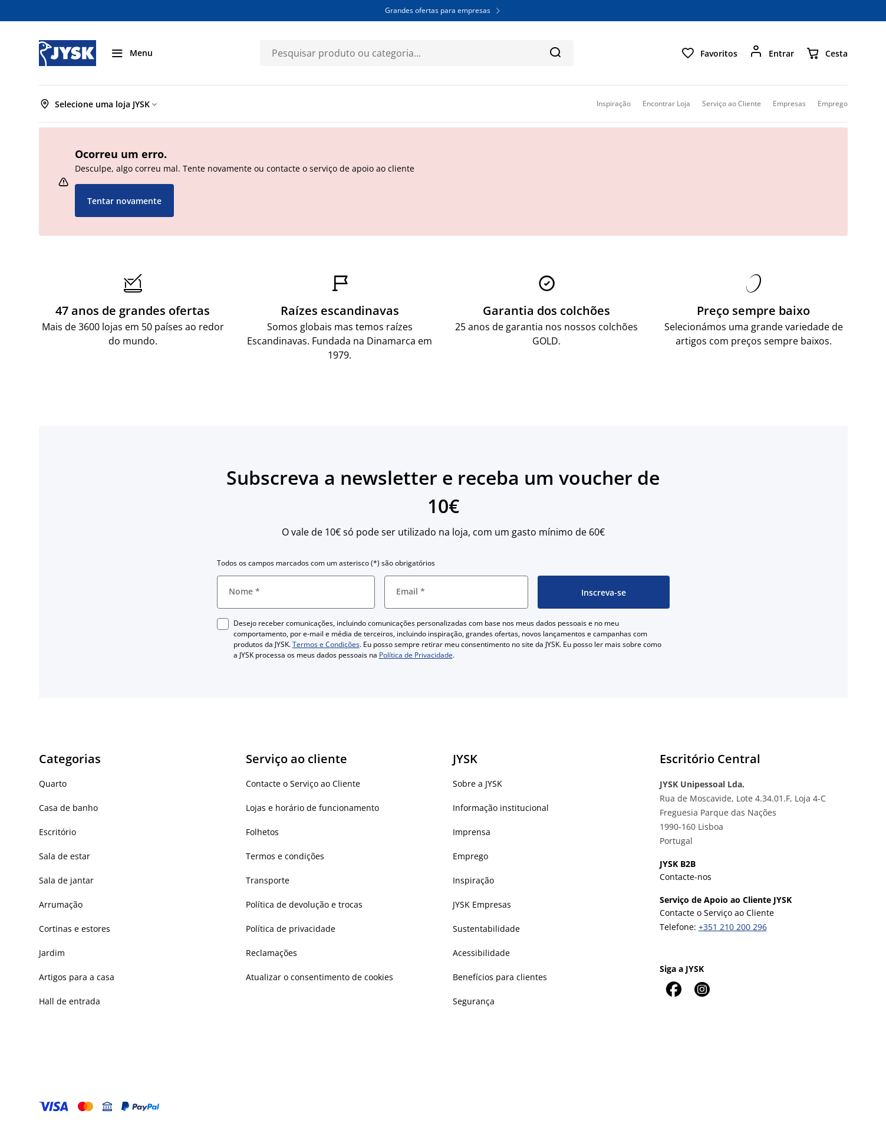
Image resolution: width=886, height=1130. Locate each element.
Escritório (57, 831)
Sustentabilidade (486, 928)
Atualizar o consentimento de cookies (319, 977)
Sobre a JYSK (477, 783)
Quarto (53, 783)
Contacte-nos (686, 876)
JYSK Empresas (482, 904)
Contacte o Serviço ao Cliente (303, 783)
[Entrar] (771, 53)
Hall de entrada (69, 1001)
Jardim (52, 952)
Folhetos (262, 831)
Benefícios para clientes (500, 977)
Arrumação (61, 904)
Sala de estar (64, 856)
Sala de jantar (66, 880)
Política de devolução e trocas (304, 904)
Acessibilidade (481, 952)
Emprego (470, 856)
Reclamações (271, 952)
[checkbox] (223, 624)
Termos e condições (285, 856)
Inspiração (473, 880)
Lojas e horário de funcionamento (312, 807)
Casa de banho (68, 807)
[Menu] (131, 53)
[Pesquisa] (555, 52)
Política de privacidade (290, 928)
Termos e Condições (326, 644)
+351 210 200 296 (733, 926)
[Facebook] (674, 989)
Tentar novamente (124, 200)
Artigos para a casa (76, 977)
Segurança (474, 1001)
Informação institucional (501, 807)
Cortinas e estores (74, 928)
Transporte (267, 880)
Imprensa (471, 831)
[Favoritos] (709, 53)
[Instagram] (702, 989)
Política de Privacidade (416, 655)
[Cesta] (827, 53)
